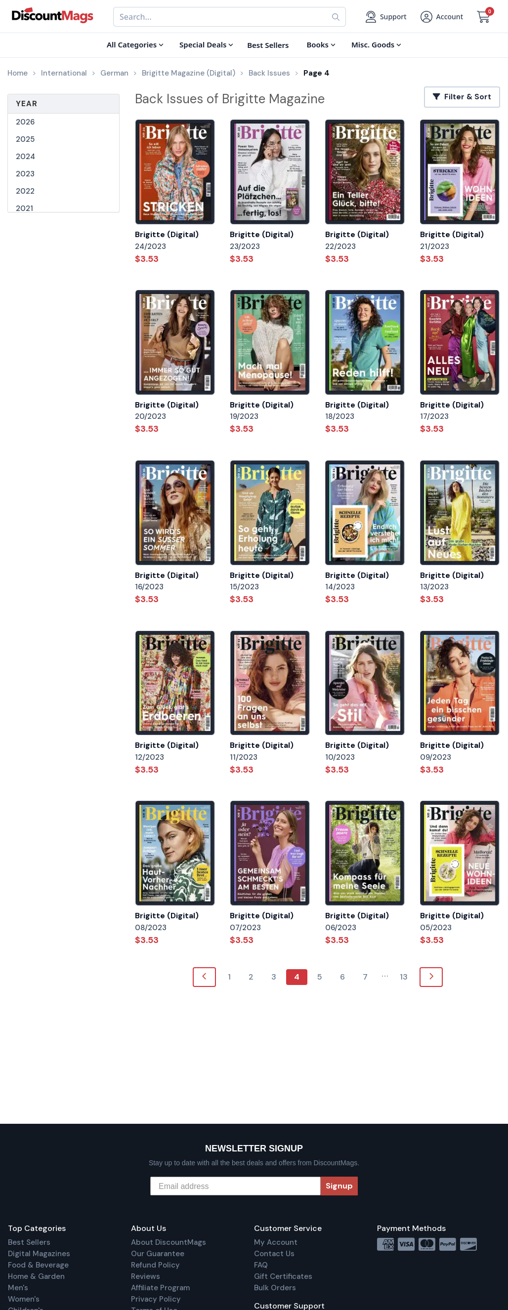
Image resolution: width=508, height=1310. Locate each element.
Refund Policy (155, 1265)
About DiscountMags (168, 1242)
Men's (18, 1288)
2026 (25, 122)
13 (404, 977)
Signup (339, 1186)
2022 (25, 191)
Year (27, 104)
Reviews (145, 1276)
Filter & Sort (462, 97)
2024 (25, 157)
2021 (24, 208)
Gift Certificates (283, 1276)
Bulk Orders (275, 1288)
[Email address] (235, 1186)
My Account (275, 1242)
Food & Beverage (38, 1265)
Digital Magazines (39, 1254)
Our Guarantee (157, 1254)
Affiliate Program (160, 1288)
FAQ (261, 1265)
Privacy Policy (156, 1299)
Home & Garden (36, 1276)
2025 (25, 139)
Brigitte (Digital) (167, 234)
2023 (25, 174)
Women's (24, 1299)
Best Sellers (29, 1242)
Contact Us (274, 1254)
